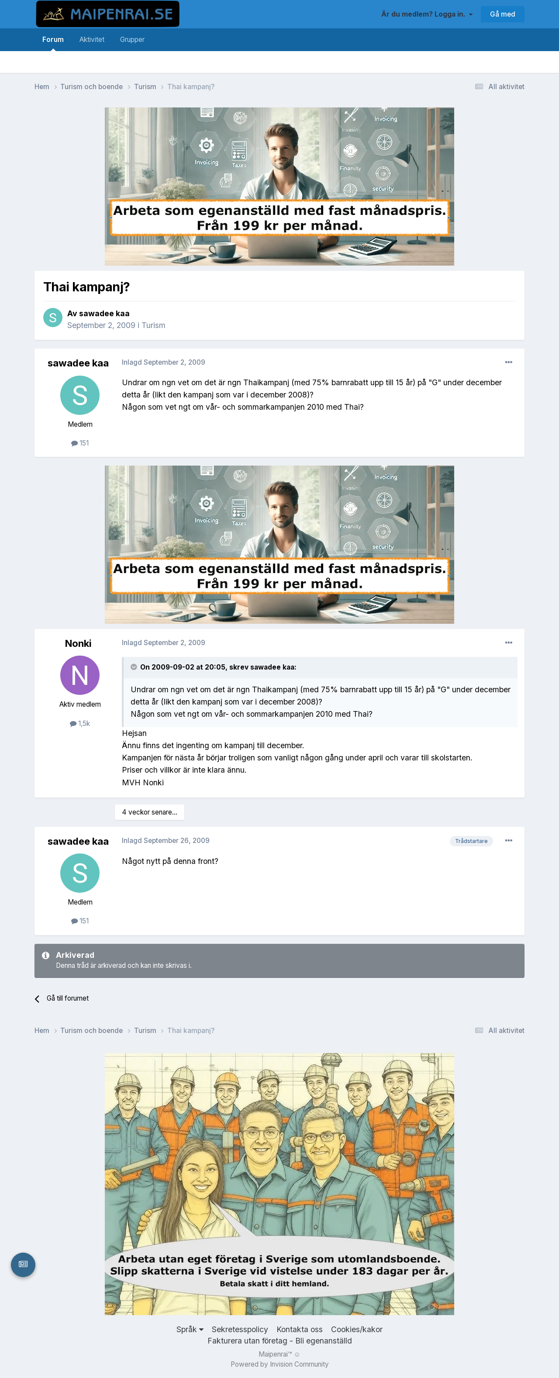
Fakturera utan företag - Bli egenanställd (279, 1340)
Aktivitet (91, 39)
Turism (153, 325)
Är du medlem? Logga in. (427, 14)
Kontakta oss (299, 1329)
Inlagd (163, 362)
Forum (53, 43)
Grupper (132, 39)
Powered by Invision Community (280, 1364)
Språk (190, 1329)
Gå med (502, 14)
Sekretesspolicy (240, 1329)
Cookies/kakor (357, 1329)
